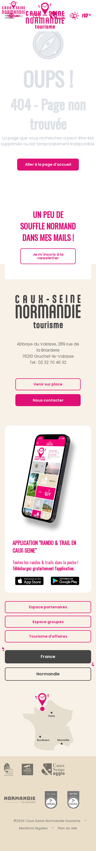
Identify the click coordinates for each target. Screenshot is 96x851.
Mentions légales (33, 828)
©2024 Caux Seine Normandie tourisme (47, 820)
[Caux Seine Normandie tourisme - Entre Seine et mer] (13, 9)
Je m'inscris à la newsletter (48, 256)
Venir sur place (48, 384)
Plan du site (67, 828)
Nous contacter (48, 400)
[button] (72, 15)
